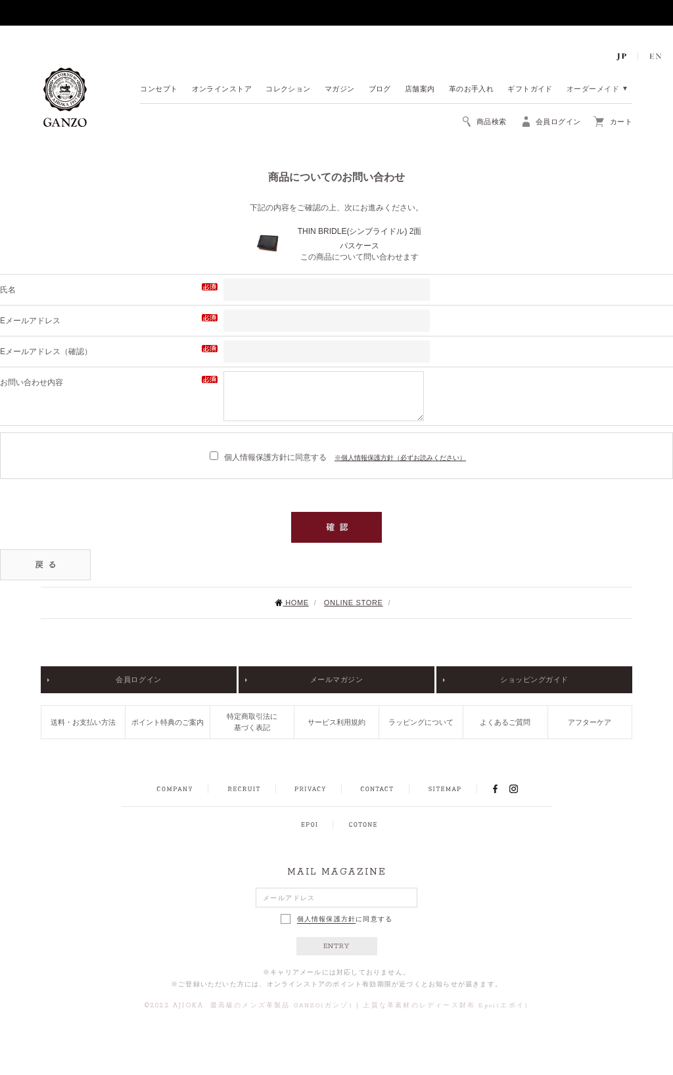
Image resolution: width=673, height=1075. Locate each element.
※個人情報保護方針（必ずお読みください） (400, 457)
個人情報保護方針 (326, 919)
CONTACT (376, 789)
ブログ (380, 89)
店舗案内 (420, 89)
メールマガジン (336, 679)
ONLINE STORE (353, 602)
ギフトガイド (530, 89)
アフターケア (589, 722)
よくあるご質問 (505, 722)
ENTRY (336, 946)
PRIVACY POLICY (310, 789)
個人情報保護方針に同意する (268, 457)
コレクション (288, 89)
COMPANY (174, 789)
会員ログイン (138, 679)
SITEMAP (444, 789)
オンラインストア (222, 89)
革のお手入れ (471, 89)
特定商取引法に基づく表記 (252, 721)
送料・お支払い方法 (83, 722)
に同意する (337, 919)
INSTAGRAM (520, 788)
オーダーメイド (593, 89)
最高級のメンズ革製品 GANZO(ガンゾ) (281, 1005)
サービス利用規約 (336, 722)
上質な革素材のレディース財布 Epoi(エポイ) (445, 1005)
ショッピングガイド (534, 679)
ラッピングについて (420, 722)
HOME (291, 602)
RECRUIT (243, 789)
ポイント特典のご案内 (167, 722)
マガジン (340, 89)
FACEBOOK (495, 788)
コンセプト (158, 89)
